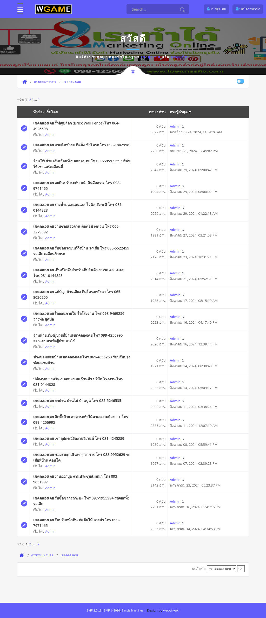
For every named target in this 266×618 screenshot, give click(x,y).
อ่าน (162, 111)
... (36, 100)
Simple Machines (132, 610)
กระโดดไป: (199, 569)
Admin (50, 134)
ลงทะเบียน (180, 57)
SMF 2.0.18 (94, 610)
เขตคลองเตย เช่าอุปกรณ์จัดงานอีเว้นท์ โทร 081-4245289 (78, 438)
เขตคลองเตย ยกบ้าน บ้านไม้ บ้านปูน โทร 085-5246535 (77, 400)
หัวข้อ (37, 111)
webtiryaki (171, 610)
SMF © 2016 (112, 610)
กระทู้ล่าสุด (181, 111)
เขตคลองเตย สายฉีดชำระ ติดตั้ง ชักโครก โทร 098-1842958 (81, 144)
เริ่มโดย (51, 111)
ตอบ (152, 111)
